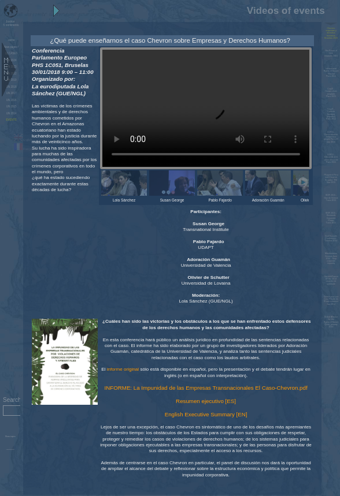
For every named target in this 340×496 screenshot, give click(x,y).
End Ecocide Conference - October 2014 (331, 239)
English (23, 140)
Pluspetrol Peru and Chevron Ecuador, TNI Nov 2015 (331, 179)
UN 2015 (11, 106)
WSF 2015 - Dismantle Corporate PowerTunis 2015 (331, 218)
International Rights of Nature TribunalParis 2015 (331, 72)
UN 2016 (11, 100)
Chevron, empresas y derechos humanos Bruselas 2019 (331, 33)
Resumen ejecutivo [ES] (206, 401)
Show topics (10, 436)
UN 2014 (11, 113)
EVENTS (11, 119)
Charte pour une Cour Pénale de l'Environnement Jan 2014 (331, 300)
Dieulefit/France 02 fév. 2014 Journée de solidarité (331, 280)
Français (24, 149)
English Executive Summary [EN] (206, 414)
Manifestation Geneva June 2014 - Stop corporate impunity (331, 258)
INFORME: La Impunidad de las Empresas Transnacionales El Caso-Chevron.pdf (205, 388)
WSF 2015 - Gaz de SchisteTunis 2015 (331, 198)
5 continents (10, 23)
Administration (10, 449)
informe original (123, 369)
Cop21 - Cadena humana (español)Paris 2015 (331, 114)
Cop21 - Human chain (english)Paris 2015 (331, 93)
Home (11, 40)
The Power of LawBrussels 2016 (330, 53)
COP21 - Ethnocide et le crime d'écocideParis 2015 (331, 158)
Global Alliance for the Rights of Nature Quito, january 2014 (331, 322)
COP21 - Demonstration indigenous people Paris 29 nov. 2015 (331, 137)
